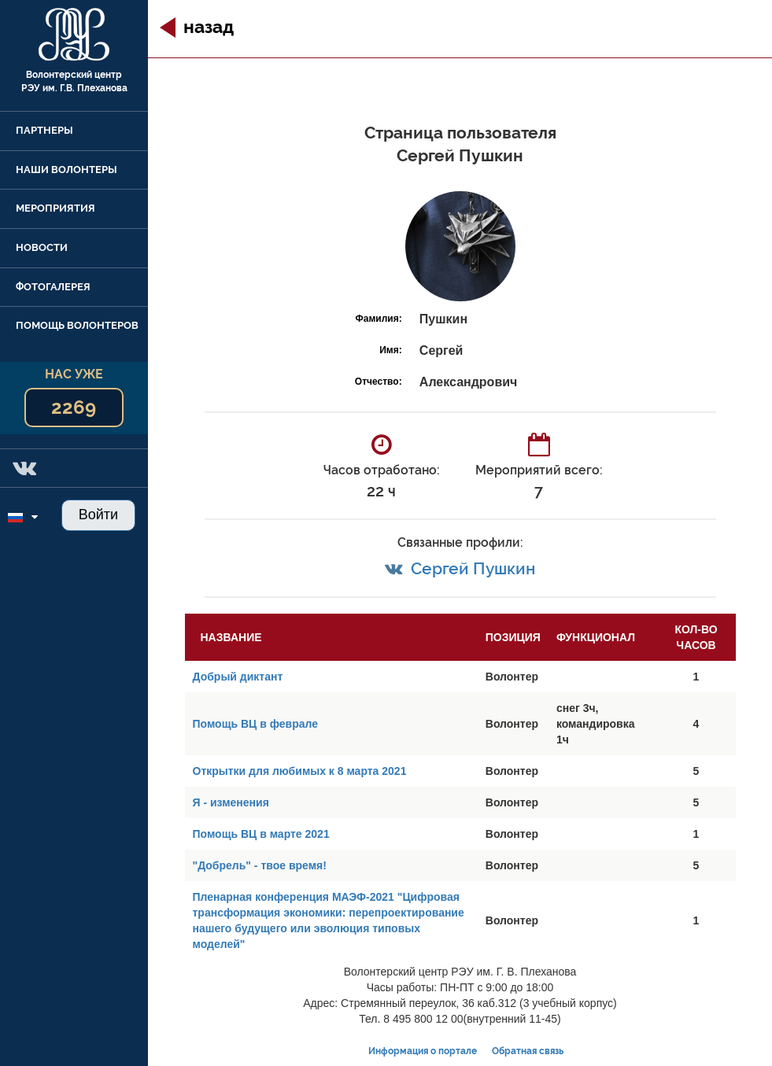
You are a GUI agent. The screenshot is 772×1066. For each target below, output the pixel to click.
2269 (73, 407)
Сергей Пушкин (473, 568)
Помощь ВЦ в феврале (255, 723)
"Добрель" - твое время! (260, 865)
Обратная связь (527, 1051)
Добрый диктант (238, 676)
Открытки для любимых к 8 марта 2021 (300, 771)
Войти (98, 514)
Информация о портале (422, 1051)
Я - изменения (231, 802)
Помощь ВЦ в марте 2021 (261, 834)
